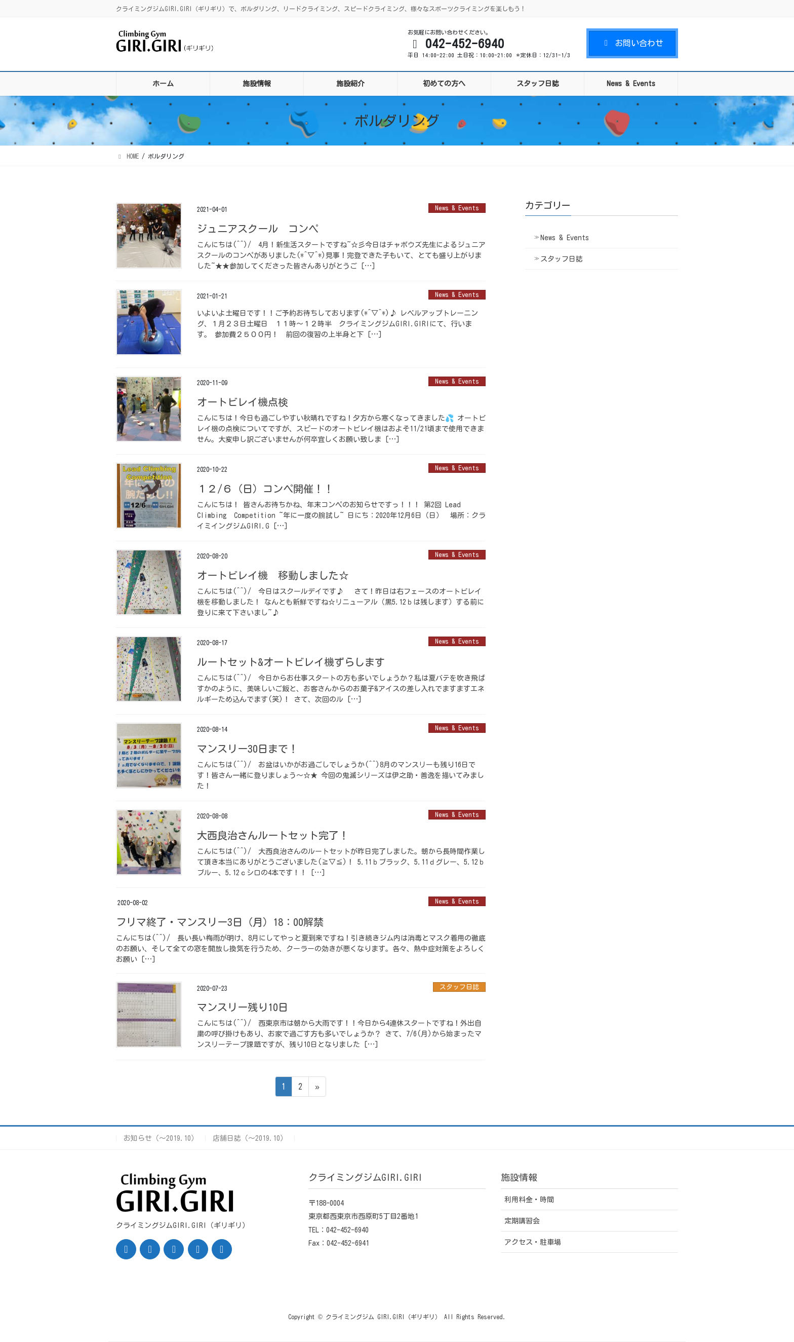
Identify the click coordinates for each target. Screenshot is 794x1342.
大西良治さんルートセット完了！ (273, 835)
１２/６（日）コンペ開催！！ (265, 488)
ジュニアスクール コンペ (258, 228)
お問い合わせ (632, 43)
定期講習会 (522, 1220)
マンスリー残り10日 (242, 1007)
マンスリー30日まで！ (247, 748)
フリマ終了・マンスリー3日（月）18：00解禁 (220, 922)
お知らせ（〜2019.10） (161, 1138)
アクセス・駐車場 (532, 1242)
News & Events (457, 208)
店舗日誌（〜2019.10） (250, 1138)
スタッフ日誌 (459, 987)
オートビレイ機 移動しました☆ (273, 575)
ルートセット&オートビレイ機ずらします (291, 662)
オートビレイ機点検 (242, 402)
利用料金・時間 (529, 1199)
